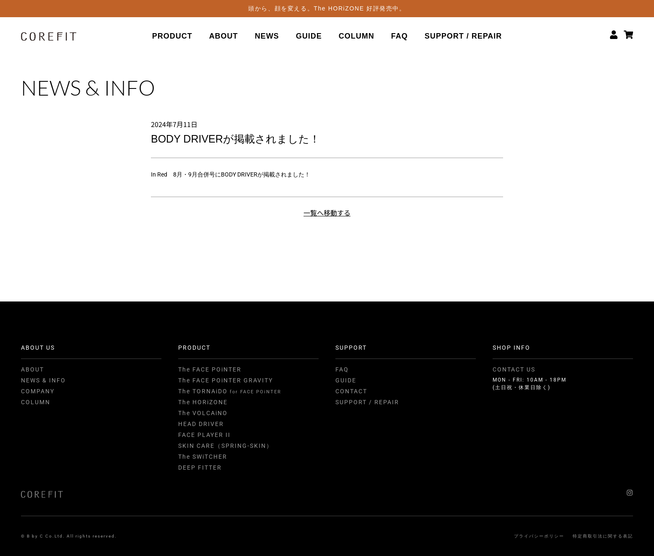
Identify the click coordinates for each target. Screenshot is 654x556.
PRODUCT (172, 36)
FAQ (399, 36)
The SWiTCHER (202, 456)
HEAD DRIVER (201, 424)
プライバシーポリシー (539, 536)
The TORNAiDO (229, 391)
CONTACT (351, 391)
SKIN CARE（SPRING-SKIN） (225, 445)
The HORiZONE (203, 402)
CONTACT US (514, 369)
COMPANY (37, 391)
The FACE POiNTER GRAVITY (225, 380)
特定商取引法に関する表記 (603, 536)
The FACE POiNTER (209, 369)
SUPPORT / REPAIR (463, 36)
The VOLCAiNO (203, 413)
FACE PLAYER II (204, 434)
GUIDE (309, 36)
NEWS (267, 36)
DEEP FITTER (200, 467)
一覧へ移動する (327, 213)
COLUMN (356, 36)
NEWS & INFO (43, 380)
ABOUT (223, 36)
